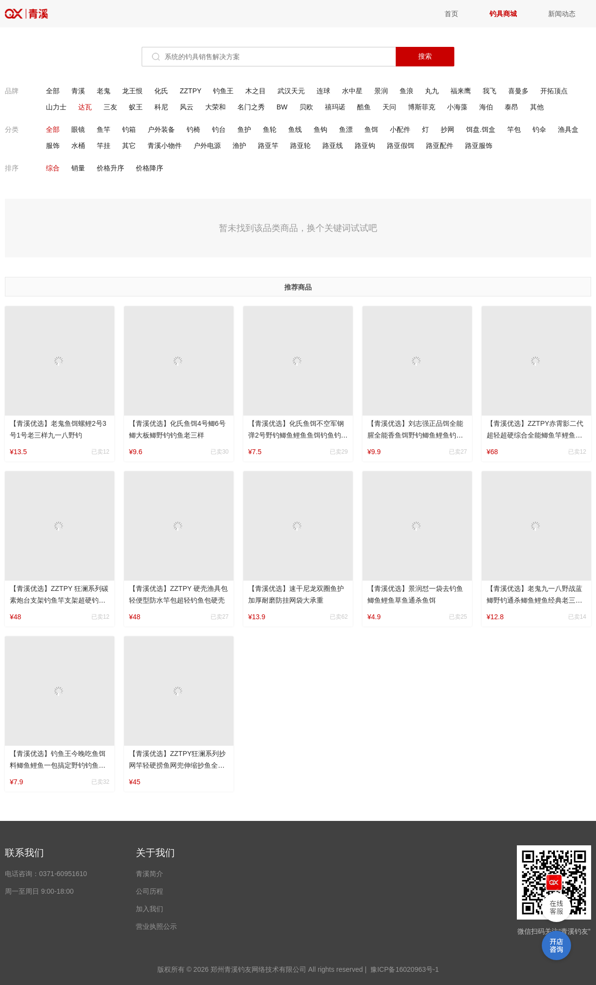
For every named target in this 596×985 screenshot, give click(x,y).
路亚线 (332, 145)
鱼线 (295, 129)
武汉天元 (291, 91)
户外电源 (207, 145)
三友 (110, 107)
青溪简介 (149, 874)
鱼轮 (270, 129)
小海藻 (457, 107)
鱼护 (244, 129)
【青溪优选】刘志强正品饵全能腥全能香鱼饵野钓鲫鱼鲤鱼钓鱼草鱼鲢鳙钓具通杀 (415, 435)
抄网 (447, 129)
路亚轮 (300, 145)
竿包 (514, 129)
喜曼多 (518, 91)
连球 (323, 91)
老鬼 (103, 91)
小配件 (400, 129)
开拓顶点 (554, 91)
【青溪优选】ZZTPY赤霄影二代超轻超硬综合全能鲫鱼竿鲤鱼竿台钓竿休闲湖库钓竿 (535, 435)
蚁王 (136, 107)
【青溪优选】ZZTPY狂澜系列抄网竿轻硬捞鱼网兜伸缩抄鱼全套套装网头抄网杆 (177, 765)
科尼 (161, 107)
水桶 (78, 145)
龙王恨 (132, 91)
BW (282, 107)
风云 (186, 107)
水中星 (352, 91)
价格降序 (149, 168)
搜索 (425, 56)
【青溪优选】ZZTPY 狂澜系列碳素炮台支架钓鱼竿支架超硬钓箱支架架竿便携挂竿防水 (59, 600)
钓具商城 (503, 14)
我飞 (489, 91)
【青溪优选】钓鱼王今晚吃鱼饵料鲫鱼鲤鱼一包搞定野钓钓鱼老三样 (58, 765)
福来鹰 (460, 91)
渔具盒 (568, 129)
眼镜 (78, 129)
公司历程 (149, 891)
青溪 (34, 13)
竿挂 (103, 145)
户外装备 (161, 129)
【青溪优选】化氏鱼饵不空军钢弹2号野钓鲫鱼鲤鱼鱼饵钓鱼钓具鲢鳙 (298, 435)
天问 (389, 107)
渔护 (239, 145)
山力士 (56, 107)
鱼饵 (371, 129)
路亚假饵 (400, 145)
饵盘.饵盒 (480, 129)
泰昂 (511, 107)
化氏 (161, 91)
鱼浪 (406, 91)
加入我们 (149, 909)
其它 (129, 145)
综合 (53, 168)
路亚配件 (439, 145)
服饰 (53, 145)
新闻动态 (561, 14)
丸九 (432, 91)
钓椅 (193, 129)
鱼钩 (320, 129)
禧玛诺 (335, 107)
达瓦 (85, 107)
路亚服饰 (478, 145)
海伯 (486, 107)
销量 (78, 168)
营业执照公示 (156, 926)
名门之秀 (251, 107)
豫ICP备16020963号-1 (404, 969)
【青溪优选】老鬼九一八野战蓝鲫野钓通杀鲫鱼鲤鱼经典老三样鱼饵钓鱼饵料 (534, 600)
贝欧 (306, 107)
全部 (53, 91)
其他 (537, 107)
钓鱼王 (223, 91)
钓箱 (129, 129)
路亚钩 (365, 145)
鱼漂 (346, 129)
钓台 (219, 129)
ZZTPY (190, 91)
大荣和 (215, 107)
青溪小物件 (165, 145)
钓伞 (539, 129)
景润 (381, 91)
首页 (451, 14)
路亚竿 (268, 145)
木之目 (255, 91)
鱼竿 (103, 129)
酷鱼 (364, 107)
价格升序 (110, 168)
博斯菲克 (421, 107)
